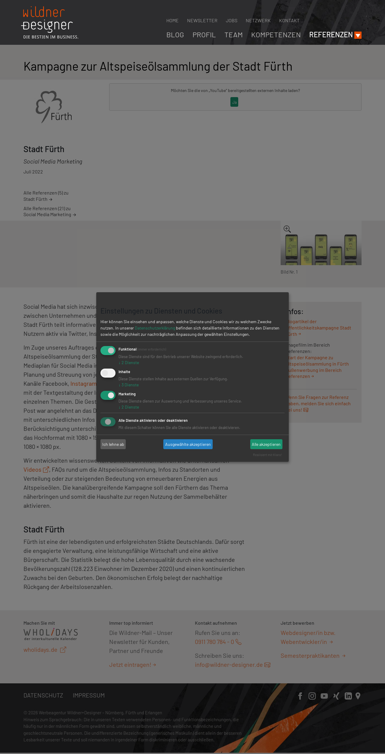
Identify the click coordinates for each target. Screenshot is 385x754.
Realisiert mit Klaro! (267, 455)
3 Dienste (129, 384)
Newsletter (202, 20)
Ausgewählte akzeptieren (188, 444)
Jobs (231, 20)
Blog (175, 34)
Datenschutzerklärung (155, 327)
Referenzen (331, 34)
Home (172, 20)
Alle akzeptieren (266, 444)
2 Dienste (129, 362)
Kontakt (289, 20)
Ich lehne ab (113, 444)
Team (233, 34)
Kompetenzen (276, 34)
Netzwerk (258, 20)
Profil (204, 34)
